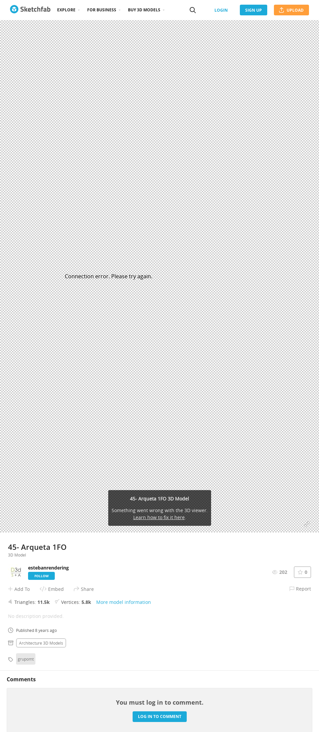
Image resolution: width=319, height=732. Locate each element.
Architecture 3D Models (41, 643)
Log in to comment (159, 716)
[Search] (193, 10)
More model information (123, 602)
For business (101, 10)
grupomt (26, 659)
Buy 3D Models (144, 10)
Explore (66, 10)
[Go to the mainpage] (30, 10)
